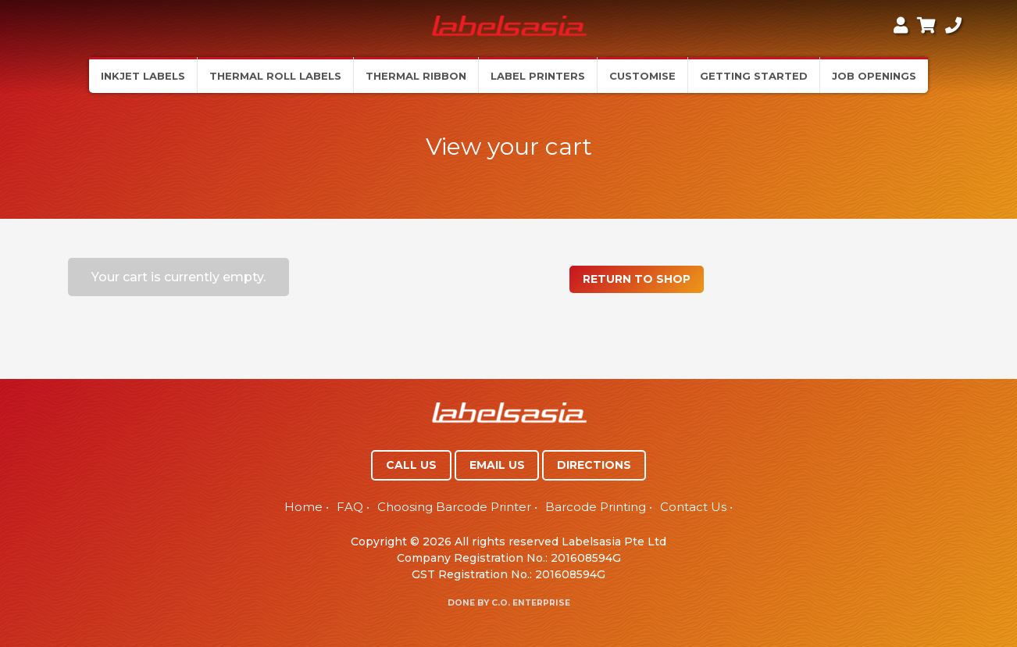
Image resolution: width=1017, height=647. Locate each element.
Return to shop (636, 279)
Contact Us (693, 506)
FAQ (350, 506)
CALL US (411, 465)
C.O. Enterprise (530, 603)
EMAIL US (497, 465)
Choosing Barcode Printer (454, 506)
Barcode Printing (595, 506)
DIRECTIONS (594, 465)
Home (303, 506)
